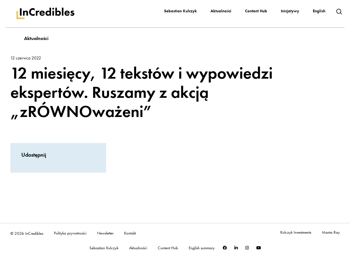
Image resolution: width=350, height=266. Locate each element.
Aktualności (221, 11)
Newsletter (105, 233)
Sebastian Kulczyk (180, 11)
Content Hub (256, 11)
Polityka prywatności (70, 233)
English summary (202, 248)
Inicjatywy (290, 11)
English (319, 11)
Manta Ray (331, 232)
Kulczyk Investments (295, 232)
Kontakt (130, 233)
